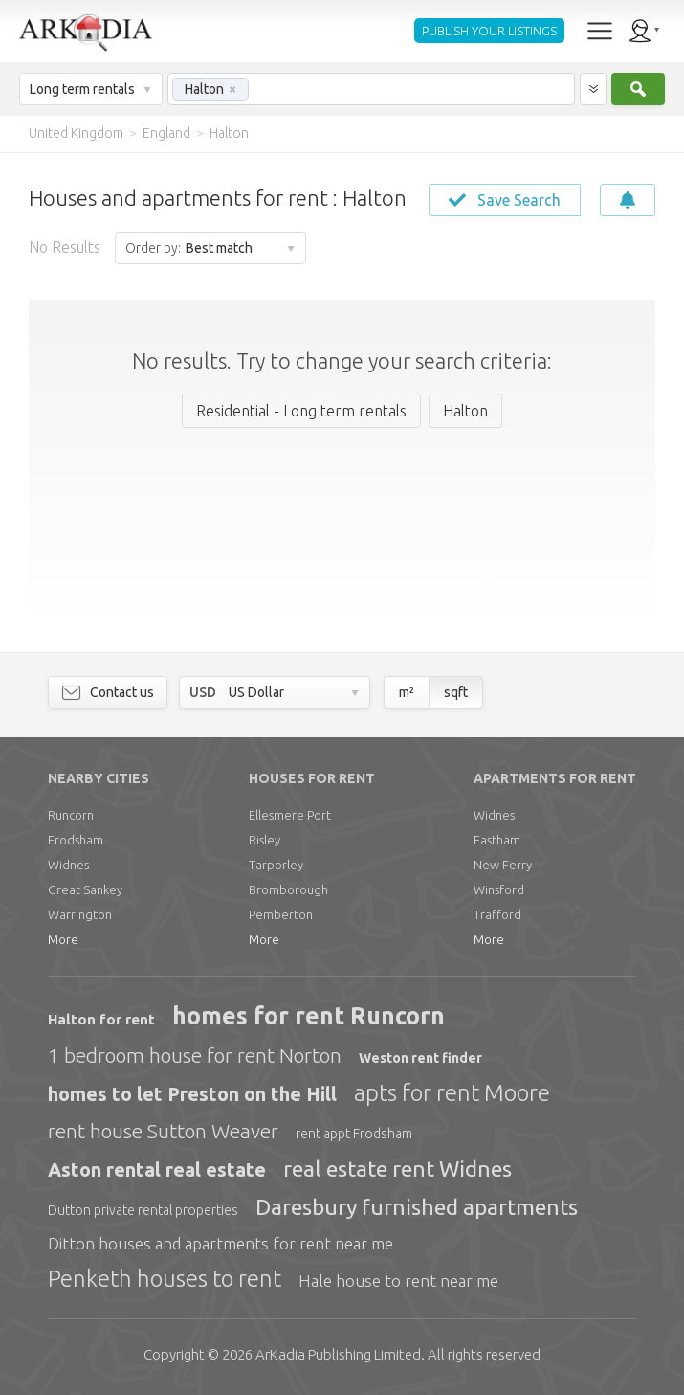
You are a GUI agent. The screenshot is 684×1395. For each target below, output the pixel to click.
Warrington (80, 914)
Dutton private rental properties (143, 1210)
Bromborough (288, 889)
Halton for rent (101, 1019)
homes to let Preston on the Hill (192, 1094)
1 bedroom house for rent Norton (195, 1055)
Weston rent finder (420, 1058)
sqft (456, 692)
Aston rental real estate (157, 1170)
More (63, 939)
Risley (264, 839)
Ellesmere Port (290, 814)
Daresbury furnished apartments (416, 1207)
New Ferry (503, 864)
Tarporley (276, 864)
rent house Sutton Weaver (163, 1130)
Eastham (497, 839)
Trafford (497, 914)
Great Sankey (85, 889)
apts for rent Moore (452, 1093)
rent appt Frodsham (354, 1133)
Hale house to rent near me (398, 1280)
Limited (338, 1354)
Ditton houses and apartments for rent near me (220, 1243)
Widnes (68, 864)
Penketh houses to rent (164, 1279)
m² (406, 692)
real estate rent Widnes (397, 1169)
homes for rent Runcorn (308, 1015)
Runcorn (71, 814)
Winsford (499, 889)
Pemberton (281, 914)
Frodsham (75, 839)
